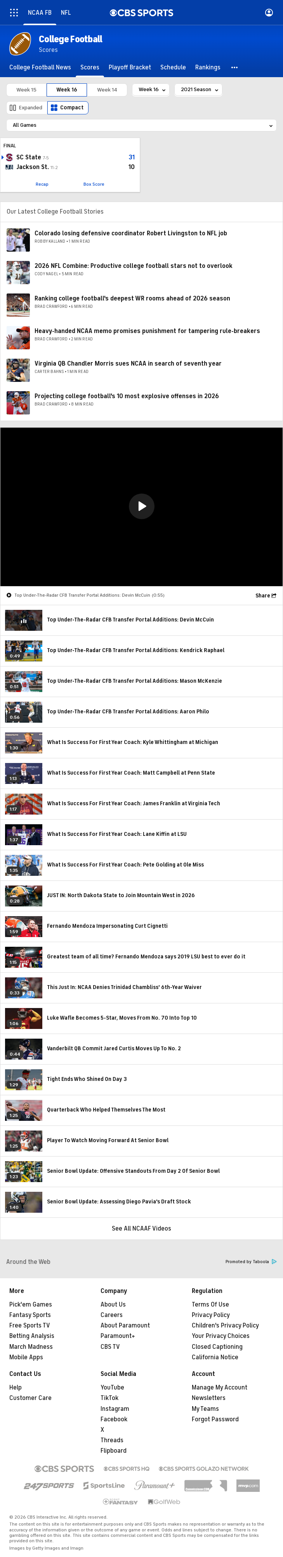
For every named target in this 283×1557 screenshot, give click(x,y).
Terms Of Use (210, 1304)
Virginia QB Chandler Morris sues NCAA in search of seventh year (128, 364)
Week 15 (26, 89)
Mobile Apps (26, 1357)
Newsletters (209, 1398)
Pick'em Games (30, 1304)
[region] (141, 507)
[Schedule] (173, 67)
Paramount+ (118, 1336)
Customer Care (30, 1398)
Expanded (30, 107)
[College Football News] (40, 67)
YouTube (112, 1387)
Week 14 (107, 89)
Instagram (115, 1409)
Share (262, 595)
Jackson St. (32, 167)
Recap (42, 184)
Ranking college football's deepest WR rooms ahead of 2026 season (132, 298)
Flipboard (114, 1451)
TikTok (109, 1398)
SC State (28, 157)
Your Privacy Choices (221, 1336)
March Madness (31, 1347)
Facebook (114, 1419)
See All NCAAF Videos (141, 1228)
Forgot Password (215, 1419)
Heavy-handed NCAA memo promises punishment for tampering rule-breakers (147, 331)
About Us (113, 1304)
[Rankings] (208, 67)
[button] (235, 67)
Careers (112, 1315)
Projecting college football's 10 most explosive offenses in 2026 (127, 396)
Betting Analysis (31, 1336)
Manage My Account (219, 1387)
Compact (71, 107)
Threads (112, 1440)
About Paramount (125, 1325)
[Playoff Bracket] (130, 67)
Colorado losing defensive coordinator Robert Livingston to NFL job (131, 233)
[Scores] (90, 67)
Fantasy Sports (30, 1315)
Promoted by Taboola (251, 1261)
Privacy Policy (211, 1315)
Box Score (93, 184)
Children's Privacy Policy (225, 1325)
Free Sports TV (29, 1325)
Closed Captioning (217, 1347)
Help (15, 1387)
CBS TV (110, 1347)
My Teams (205, 1409)
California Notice (215, 1357)
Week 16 (66, 89)
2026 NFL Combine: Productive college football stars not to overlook (134, 266)
